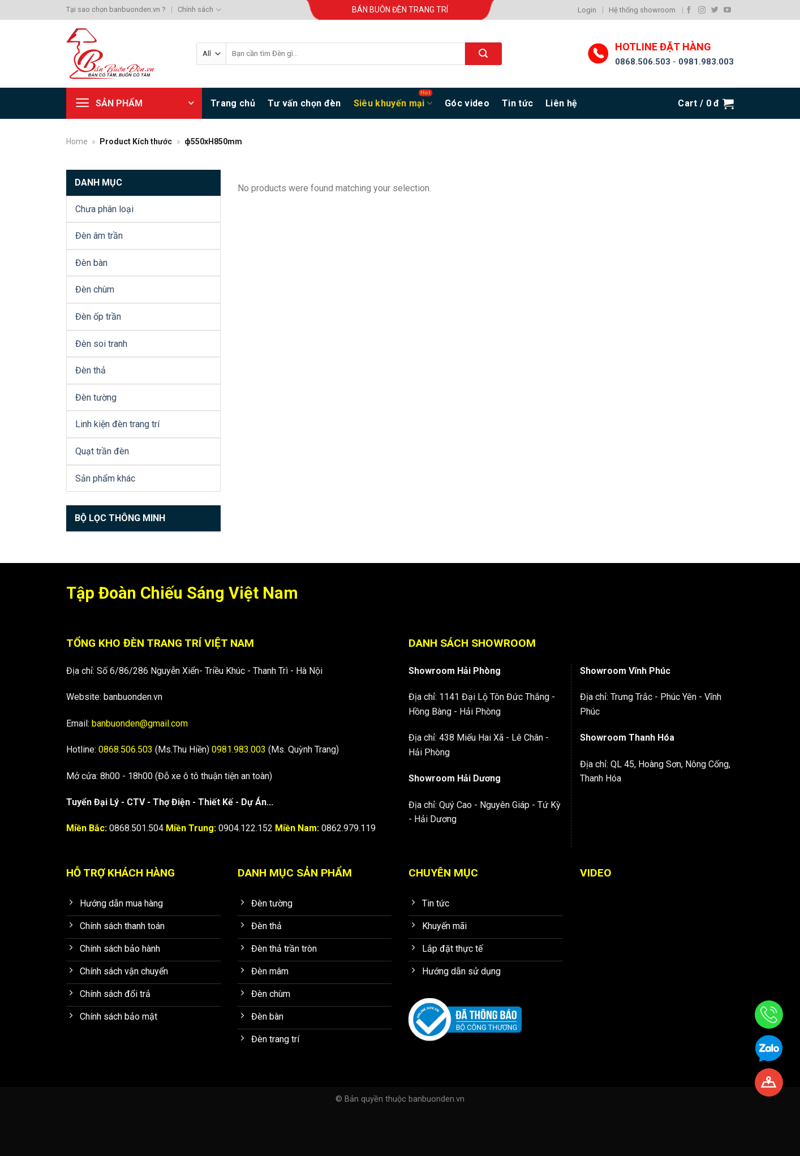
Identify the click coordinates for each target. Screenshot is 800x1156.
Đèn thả (90, 370)
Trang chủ (232, 103)
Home (77, 141)
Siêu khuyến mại (393, 103)
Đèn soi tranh (101, 343)
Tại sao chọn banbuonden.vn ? (115, 9)
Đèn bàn (91, 262)
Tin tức (517, 103)
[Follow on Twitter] (715, 10)
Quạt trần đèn (102, 451)
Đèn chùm (94, 289)
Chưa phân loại (104, 209)
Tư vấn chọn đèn (304, 103)
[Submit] (483, 53)
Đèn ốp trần (98, 316)
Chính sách (199, 10)
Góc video (467, 103)
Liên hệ (561, 103)
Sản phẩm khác (105, 478)
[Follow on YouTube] (727, 10)
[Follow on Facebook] (689, 10)
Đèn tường (96, 397)
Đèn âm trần (99, 235)
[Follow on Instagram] (702, 10)
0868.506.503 (642, 62)
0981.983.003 (706, 62)
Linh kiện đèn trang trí (117, 424)
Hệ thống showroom (642, 10)
